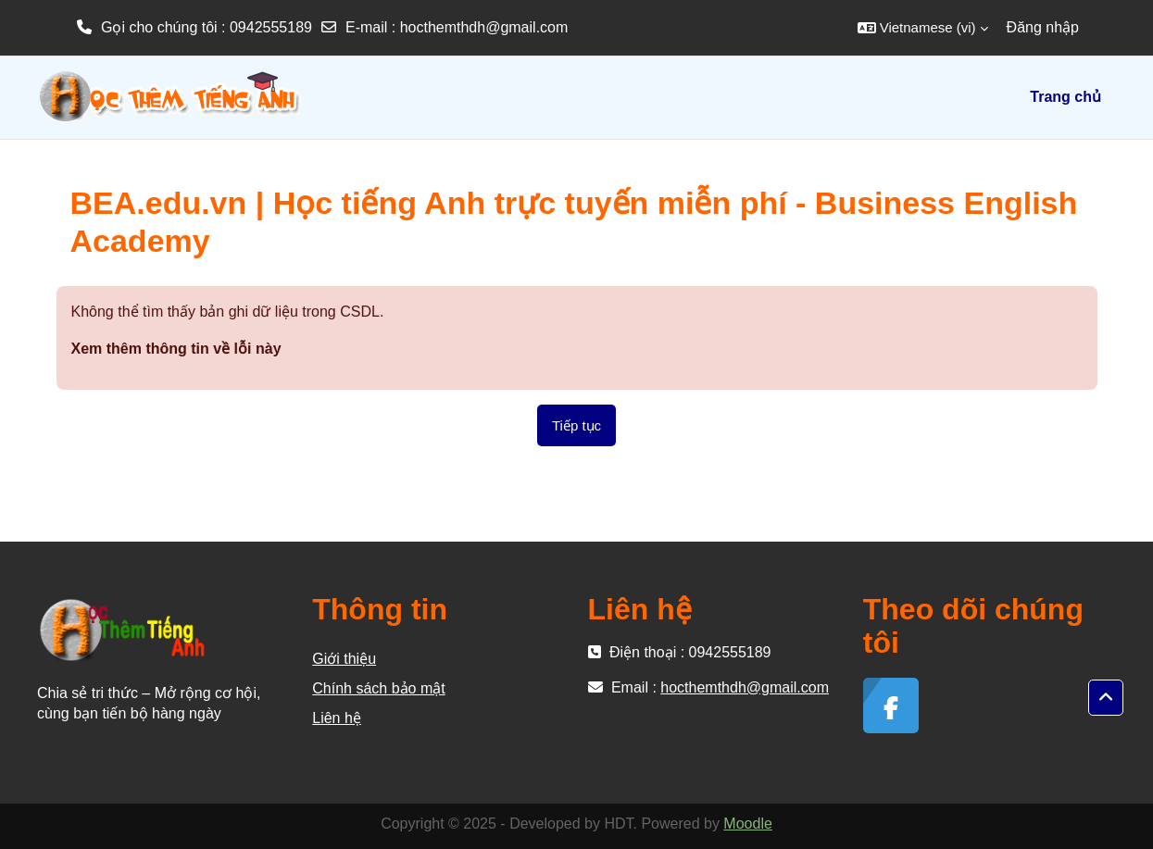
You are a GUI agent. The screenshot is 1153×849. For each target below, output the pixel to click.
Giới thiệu (344, 659)
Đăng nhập (1043, 27)
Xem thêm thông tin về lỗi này (176, 348)
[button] (922, 28)
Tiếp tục (576, 425)
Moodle (747, 823)
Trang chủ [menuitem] (1065, 97)
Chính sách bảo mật (378, 688)
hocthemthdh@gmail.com (484, 27)
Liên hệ (336, 718)
